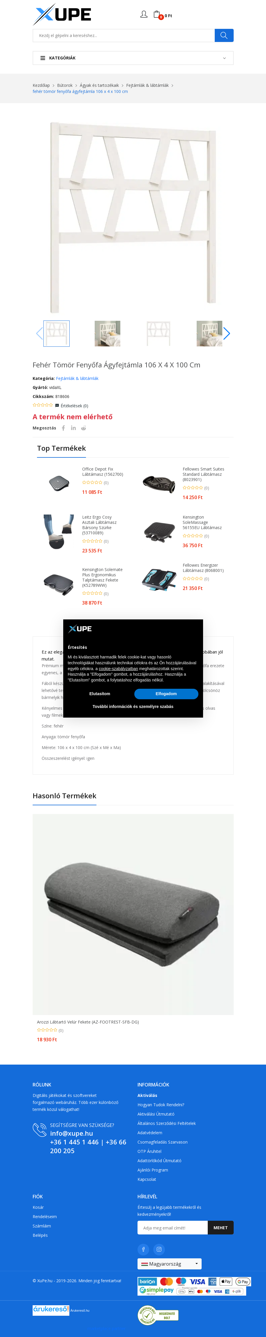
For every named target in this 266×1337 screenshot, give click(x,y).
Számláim (42, 1226)
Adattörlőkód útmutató (160, 1160)
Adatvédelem (150, 1132)
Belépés (40, 1235)
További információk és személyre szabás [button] (133, 706)
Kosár (38, 1207)
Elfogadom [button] (166, 693)
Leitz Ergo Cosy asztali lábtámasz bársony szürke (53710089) (99, 525)
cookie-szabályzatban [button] (118, 668)
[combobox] (170, 1263)
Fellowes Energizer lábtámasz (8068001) (203, 568)
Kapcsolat (147, 1179)
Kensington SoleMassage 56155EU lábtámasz (202, 522)
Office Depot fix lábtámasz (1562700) (102, 471)
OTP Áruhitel (149, 1151)
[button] (227, 333)
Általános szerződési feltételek (167, 1123)
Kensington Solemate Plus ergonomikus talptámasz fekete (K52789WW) (102, 577)
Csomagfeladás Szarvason (163, 1142)
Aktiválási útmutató (156, 1114)
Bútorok (65, 85)
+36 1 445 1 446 (74, 1141)
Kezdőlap (41, 85)
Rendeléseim (45, 1216)
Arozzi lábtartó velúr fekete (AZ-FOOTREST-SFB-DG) (88, 1022)
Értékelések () (74, 405)
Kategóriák (57, 58)
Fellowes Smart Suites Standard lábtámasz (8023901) (203, 474)
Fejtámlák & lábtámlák (147, 85)
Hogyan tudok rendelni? (161, 1104)
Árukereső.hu (80, 1310)
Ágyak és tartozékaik (99, 85)
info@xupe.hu (71, 1133)
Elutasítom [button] (99, 693)
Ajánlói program (153, 1170)
